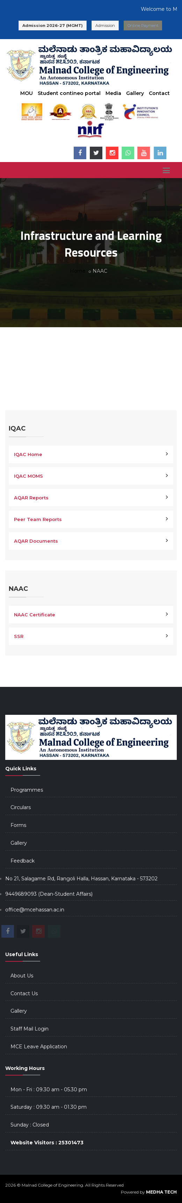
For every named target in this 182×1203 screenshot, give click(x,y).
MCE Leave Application (38, 1046)
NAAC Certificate (34, 614)
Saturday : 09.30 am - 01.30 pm (48, 1107)
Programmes (26, 790)
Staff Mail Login (29, 1029)
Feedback (22, 861)
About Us (21, 976)
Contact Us (24, 993)
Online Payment (143, 25)
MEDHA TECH (161, 1192)
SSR (18, 636)
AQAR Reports (31, 497)
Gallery (135, 93)
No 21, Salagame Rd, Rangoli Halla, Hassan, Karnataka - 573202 (81, 878)
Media (113, 93)
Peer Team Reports (38, 519)
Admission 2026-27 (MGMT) (52, 25)
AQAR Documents (36, 541)
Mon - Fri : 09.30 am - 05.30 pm (48, 1089)
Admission (105, 25)
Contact (159, 93)
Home (78, 271)
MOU (26, 93)
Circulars (20, 807)
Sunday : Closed (29, 1125)
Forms (18, 825)
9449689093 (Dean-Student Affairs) (49, 894)
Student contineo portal (69, 93)
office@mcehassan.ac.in (34, 910)
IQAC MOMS (28, 476)
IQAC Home (28, 454)
